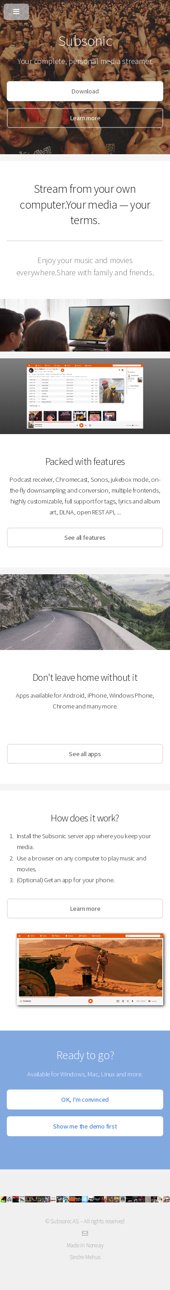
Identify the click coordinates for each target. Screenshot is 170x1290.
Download (84, 91)
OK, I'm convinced (85, 1099)
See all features (85, 537)
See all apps (85, 754)
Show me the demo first (85, 1126)
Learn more (85, 118)
